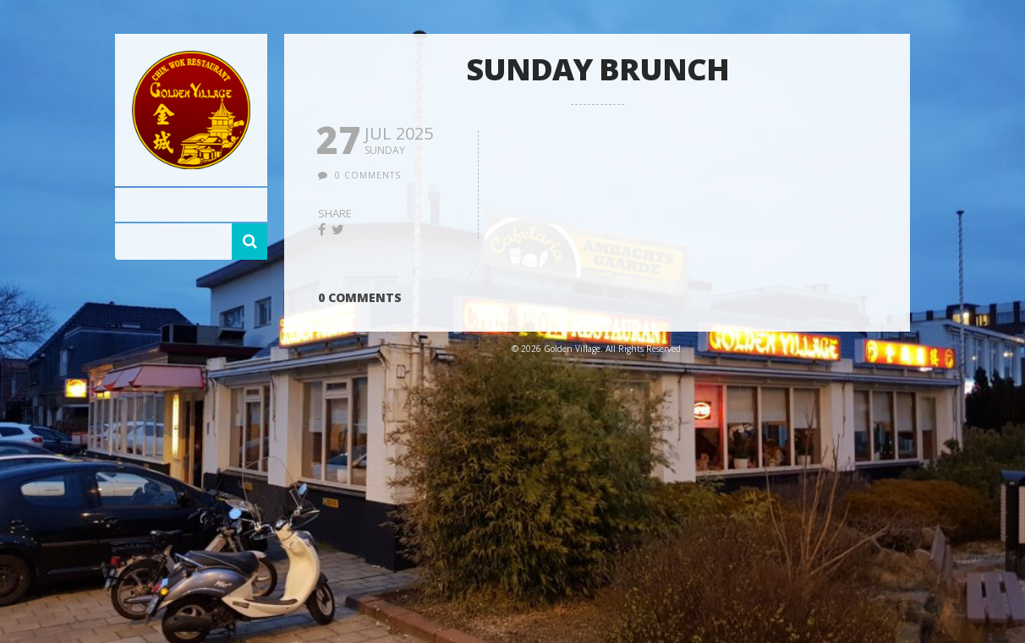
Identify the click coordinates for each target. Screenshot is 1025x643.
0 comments (368, 175)
